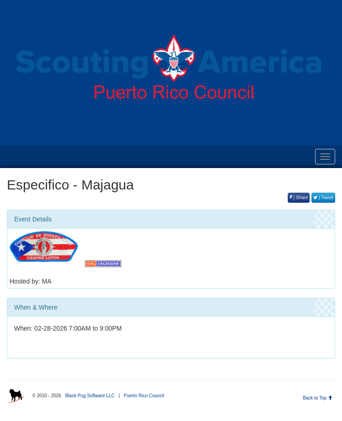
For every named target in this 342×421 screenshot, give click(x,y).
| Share (299, 197)
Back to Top (317, 397)
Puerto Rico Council (144, 395)
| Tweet (323, 197)
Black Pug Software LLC (89, 395)
